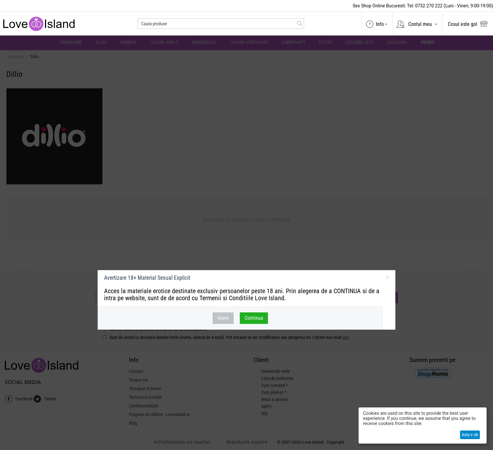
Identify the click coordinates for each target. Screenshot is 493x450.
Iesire (223, 318)
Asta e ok (470, 434)
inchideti (387, 279)
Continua (254, 318)
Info (380, 24)
